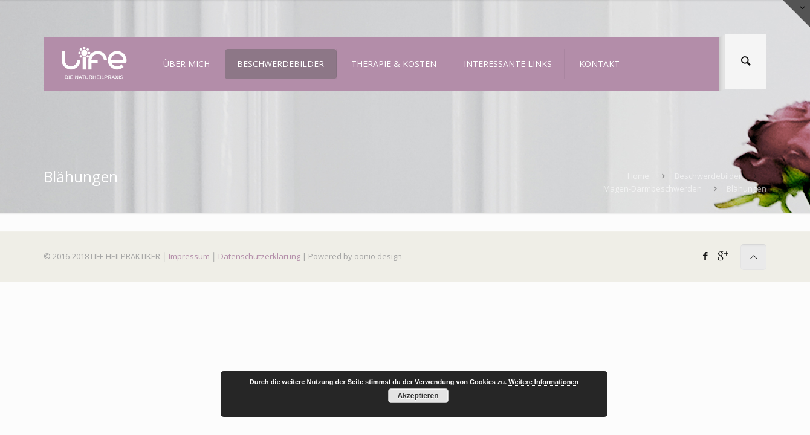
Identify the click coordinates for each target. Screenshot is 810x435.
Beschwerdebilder (708, 175)
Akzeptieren (417, 396)
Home (638, 175)
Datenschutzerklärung (259, 256)
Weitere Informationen (543, 381)
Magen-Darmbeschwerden (652, 188)
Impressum (189, 256)
